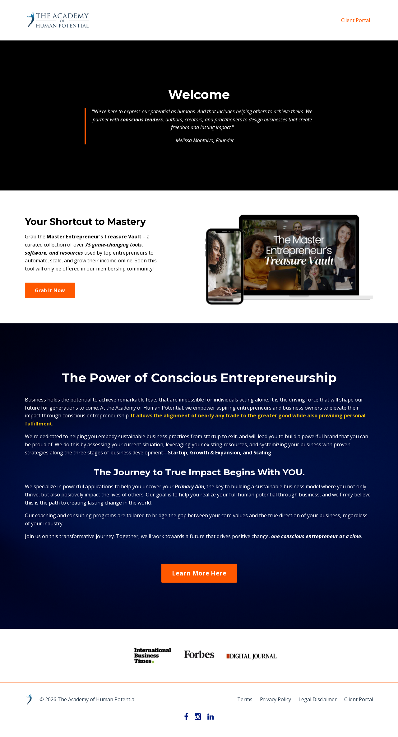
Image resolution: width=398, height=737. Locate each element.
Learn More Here (199, 573)
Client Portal (355, 20)
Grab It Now (50, 290)
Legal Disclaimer (317, 699)
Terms (244, 699)
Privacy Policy (275, 699)
